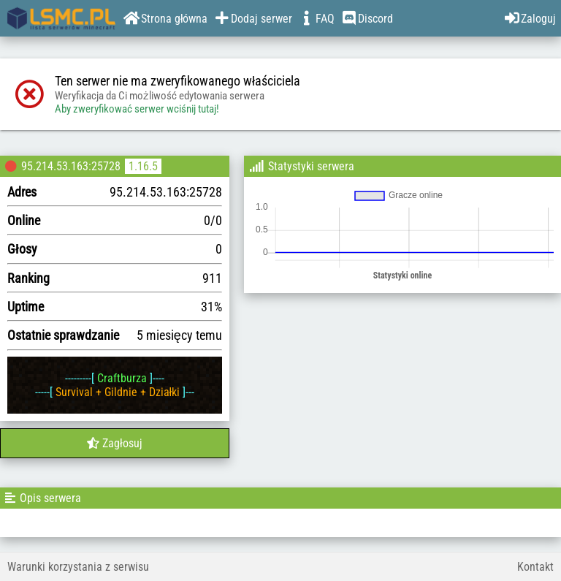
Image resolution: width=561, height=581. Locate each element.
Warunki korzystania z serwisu (78, 567)
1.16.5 (143, 166)
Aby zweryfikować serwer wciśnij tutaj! (137, 108)
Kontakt (535, 567)
